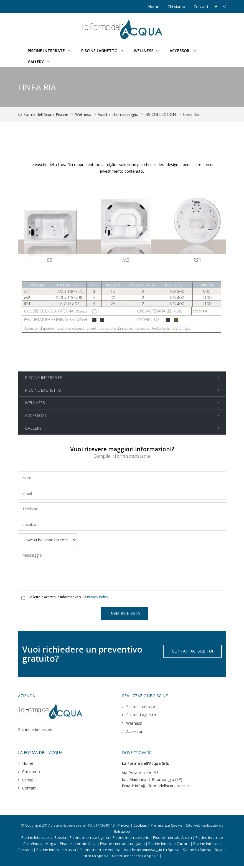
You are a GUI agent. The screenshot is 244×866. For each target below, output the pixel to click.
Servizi (28, 780)
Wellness (134, 723)
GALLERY (33, 428)
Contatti (201, 6)
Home (153, 6)
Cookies (140, 825)
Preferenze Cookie (166, 825)
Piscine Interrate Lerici (131, 837)
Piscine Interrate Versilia (100, 849)
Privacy (124, 825)
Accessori (134, 731)
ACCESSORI (35, 415)
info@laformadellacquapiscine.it (163, 785)
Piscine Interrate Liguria (89, 837)
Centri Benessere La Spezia (135, 855)
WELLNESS (35, 402)
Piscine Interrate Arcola (172, 837)
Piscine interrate (140, 706)
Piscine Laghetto (141, 714)
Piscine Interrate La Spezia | (45, 837)
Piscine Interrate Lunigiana (122, 843)
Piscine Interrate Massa (56, 849)
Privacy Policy (97, 597)
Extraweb (122, 831)
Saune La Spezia (197, 849)
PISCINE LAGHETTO (43, 390)
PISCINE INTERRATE (43, 377)
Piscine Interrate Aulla (78, 843)
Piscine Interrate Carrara (169, 843)
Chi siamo (176, 6)
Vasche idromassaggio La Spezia (151, 849)
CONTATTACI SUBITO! (192, 651)
